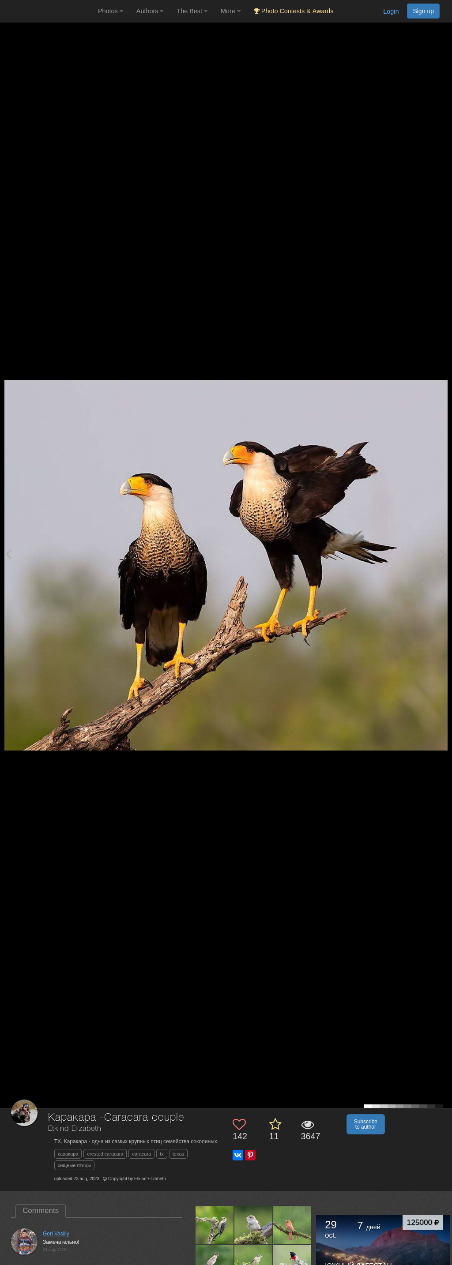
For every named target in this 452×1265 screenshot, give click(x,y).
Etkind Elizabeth (75, 1129)
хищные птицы (74, 1165)
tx (162, 1153)
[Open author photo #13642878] (215, 1225)
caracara (141, 1153)
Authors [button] (150, 11)
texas (178, 1153)
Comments (41, 1210)
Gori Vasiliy (56, 1234)
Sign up (423, 11)
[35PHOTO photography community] (48, 11)
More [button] (231, 11)
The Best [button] (192, 11)
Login (391, 11)
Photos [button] (110, 11)
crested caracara (105, 1153)
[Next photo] (443, 553)
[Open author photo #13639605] (292, 1225)
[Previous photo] (8, 553)
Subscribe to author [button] (365, 1124)
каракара (68, 1153)
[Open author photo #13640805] (253, 1225)
